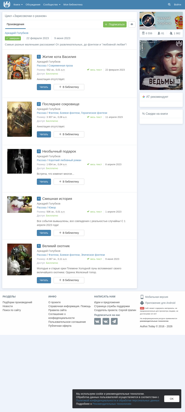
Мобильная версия (154, 297)
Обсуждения (33, 4)
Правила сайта (57, 310)
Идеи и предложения (107, 302)
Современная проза (61, 65)
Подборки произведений (17, 302)
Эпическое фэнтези (93, 254)
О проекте (54, 302)
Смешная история (57, 199)
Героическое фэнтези (94, 112)
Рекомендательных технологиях (111, 403)
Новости (8, 306)
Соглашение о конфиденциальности (61, 316)
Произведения (15, 24)
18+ (142, 308)
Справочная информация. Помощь (69, 306)
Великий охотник (56, 246)
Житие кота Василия (59, 57)
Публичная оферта (59, 325)
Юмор (52, 207)
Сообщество (51, 4)
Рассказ (41, 65)
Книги (18, 4)
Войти (177, 4)
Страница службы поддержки (112, 306)
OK (172, 398)
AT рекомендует (157, 96)
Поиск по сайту (12, 310)
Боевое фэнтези (70, 112)
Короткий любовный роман (65, 160)
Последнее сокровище (60, 104)
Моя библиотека (72, 4)
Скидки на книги (157, 113)
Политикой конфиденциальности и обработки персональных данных (117, 400)
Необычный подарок (59, 151)
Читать (44, 86)
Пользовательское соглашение (67, 321)
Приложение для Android (157, 303)
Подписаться (115, 24)
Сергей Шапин (127, 310)
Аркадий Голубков (16, 32)
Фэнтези (54, 112)
